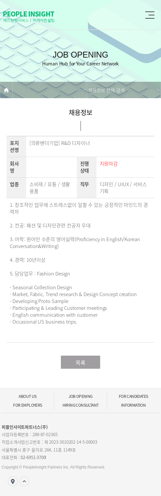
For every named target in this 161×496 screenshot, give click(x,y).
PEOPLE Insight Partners (42, 17)
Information (133, 405)
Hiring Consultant (81, 405)
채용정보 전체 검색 (106, 90)
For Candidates (133, 396)
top (24, 481)
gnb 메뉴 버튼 (149, 15)
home (6, 90)
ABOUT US (27, 396)
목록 (80, 362)
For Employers (27, 405)
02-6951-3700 (33, 457)
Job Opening (80, 396)
